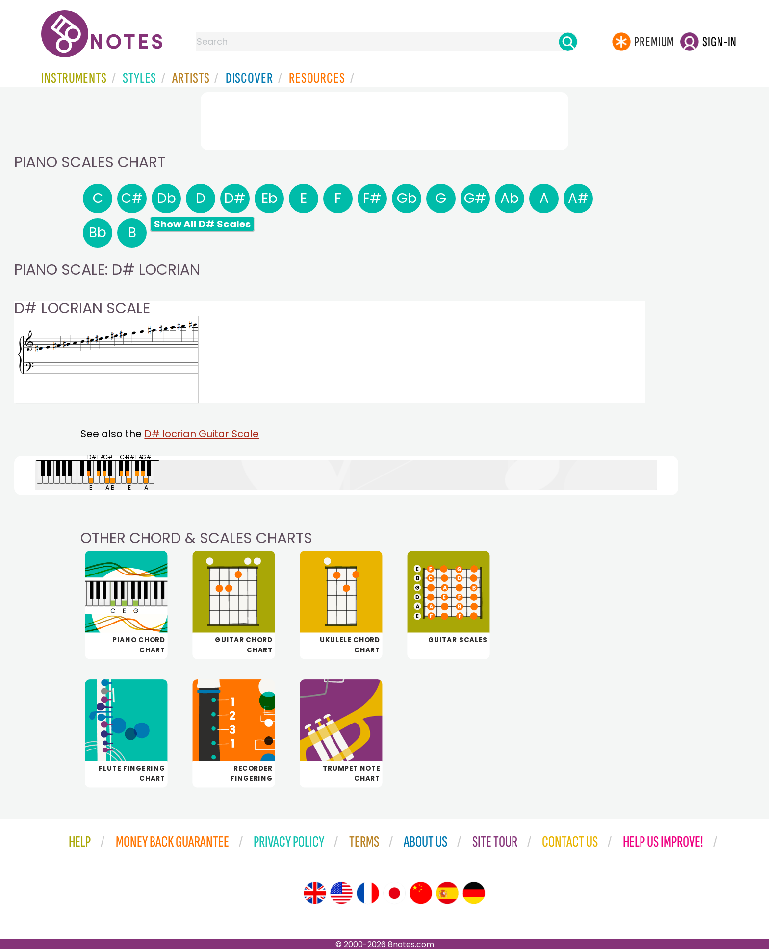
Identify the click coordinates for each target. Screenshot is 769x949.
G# (475, 198)
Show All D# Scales (202, 224)
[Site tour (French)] (368, 893)
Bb (97, 232)
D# (235, 198)
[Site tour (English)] (315, 893)
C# (132, 198)
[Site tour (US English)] (341, 893)
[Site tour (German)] (473, 893)
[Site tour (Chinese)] (421, 893)
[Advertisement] (384, 119)
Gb (407, 198)
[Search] (568, 41)
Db (166, 198)
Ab (509, 198)
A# (578, 198)
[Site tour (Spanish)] (447, 893)
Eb (269, 198)
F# (372, 198)
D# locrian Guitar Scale (201, 434)
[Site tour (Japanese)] (394, 893)
